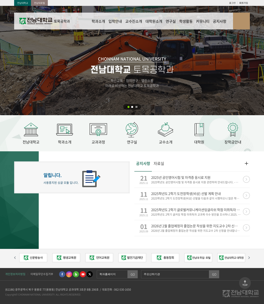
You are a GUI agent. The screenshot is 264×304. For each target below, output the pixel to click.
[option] (33, 258)
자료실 (159, 163)
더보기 (246, 163)
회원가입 (243, 3)
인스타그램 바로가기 (69, 274)
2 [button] (132, 107)
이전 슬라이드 (16, 257)
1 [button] (128, 107)
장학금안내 (232, 142)
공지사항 (143, 163)
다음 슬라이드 (247, 257)
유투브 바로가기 (83, 274)
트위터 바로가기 (90, 274)
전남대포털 (39, 3)
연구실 (132, 142)
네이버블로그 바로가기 (76, 274)
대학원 (199, 142)
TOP (245, 285)
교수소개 (165, 142)
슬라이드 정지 (137, 107)
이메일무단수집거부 (41, 274)
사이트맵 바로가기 (241, 21)
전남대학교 (22, 3)
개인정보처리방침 (15, 274)
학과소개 (64, 142)
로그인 (232, 3)
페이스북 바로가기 (62, 274)
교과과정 (98, 142)
